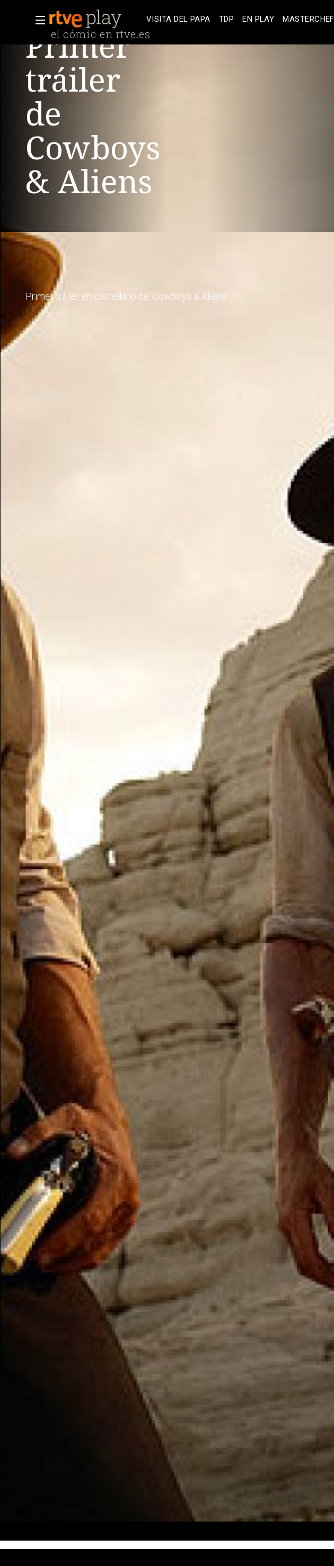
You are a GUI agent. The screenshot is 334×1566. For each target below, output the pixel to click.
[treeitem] (178, 19)
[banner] (95, 19)
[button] (37, 20)
